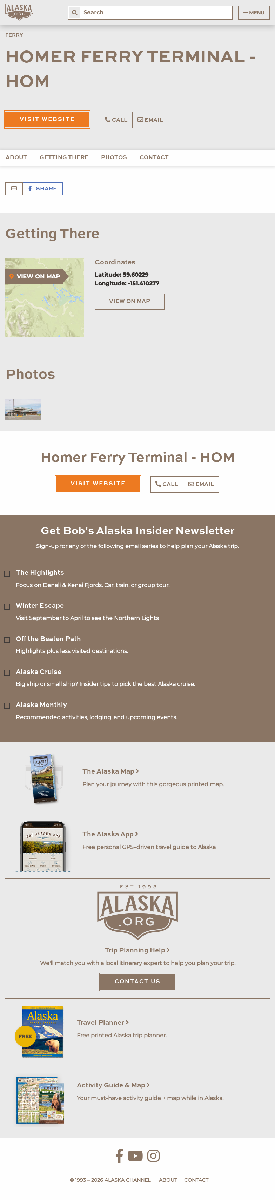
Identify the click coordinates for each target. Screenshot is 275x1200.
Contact (154, 158)
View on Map (129, 301)
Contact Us (138, 982)
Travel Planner (103, 1022)
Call (116, 120)
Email (150, 120)
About (16, 158)
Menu (253, 12)
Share (43, 189)
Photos (114, 158)
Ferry (14, 35)
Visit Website (47, 119)
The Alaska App (110, 834)
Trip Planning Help (137, 950)
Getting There (64, 158)
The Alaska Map (110, 771)
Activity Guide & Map (113, 1085)
